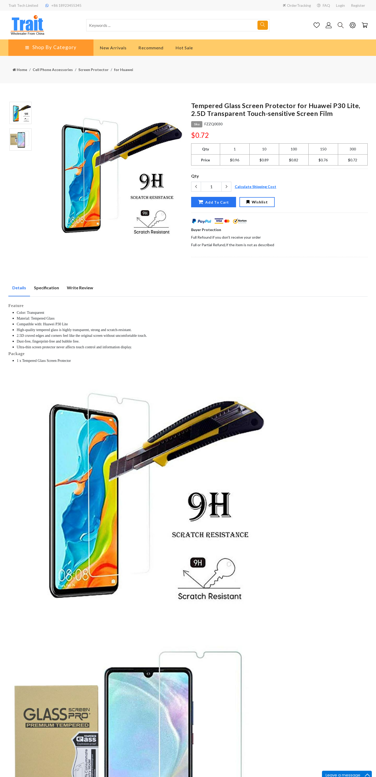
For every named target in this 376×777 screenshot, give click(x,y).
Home (20, 69)
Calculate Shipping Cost (255, 186)
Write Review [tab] (80, 287)
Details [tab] (19, 287)
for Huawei (123, 69)
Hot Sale (184, 47)
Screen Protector (93, 69)
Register (358, 5)
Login (340, 5)
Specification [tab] (46, 287)
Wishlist (257, 202)
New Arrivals (113, 47)
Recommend (150, 47)
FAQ (323, 5)
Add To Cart (213, 202)
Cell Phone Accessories (53, 69)
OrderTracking (297, 5)
